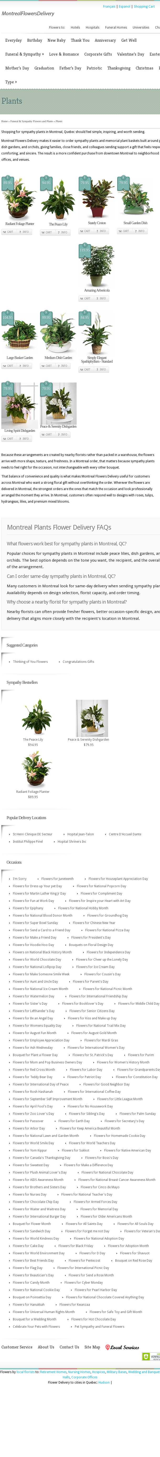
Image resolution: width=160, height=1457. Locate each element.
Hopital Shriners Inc (72, 841)
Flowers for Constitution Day (137, 1077)
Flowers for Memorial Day (99, 1209)
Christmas (144, 68)
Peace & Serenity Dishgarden (58, 426)
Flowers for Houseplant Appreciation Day (118, 879)
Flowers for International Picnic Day (83, 1268)
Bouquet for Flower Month (32, 1224)
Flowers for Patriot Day (84, 1077)
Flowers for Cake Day (28, 1246)
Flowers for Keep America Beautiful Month (90, 1128)
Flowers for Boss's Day (101, 1158)
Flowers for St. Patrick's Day (93, 1055)
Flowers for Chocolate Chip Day (36, 1202)
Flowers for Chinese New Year (94, 923)
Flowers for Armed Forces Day (95, 1202)
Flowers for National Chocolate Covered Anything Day (105, 1297)
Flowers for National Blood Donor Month (42, 915)
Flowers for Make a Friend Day (34, 937)
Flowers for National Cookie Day (36, 1290)
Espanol (124, 6)
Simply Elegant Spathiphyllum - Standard (97, 359)
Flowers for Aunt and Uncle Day (35, 981)
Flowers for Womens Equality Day (37, 1026)
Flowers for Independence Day (108, 952)
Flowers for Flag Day (27, 1268)
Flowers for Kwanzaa (75, 1305)
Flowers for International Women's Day (96, 1048)
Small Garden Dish (135, 223)
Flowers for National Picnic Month (107, 989)
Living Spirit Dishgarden (19, 431)
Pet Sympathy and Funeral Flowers (99, 1327)
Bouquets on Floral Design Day (91, 945)
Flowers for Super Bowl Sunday (35, 923)
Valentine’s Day (130, 54)
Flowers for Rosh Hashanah (33, 1092)
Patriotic (94, 68)
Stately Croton (96, 223)
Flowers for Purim (141, 1055)
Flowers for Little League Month (120, 1099)
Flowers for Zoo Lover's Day (33, 1114)
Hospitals (92, 27)
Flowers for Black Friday (75, 1246)
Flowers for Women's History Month (123, 1062)
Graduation (44, 68)
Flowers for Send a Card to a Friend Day (41, 930)
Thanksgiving (118, 68)
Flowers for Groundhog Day (107, 915)
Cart (10, 231)
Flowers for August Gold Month (94, 1033)
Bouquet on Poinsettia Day (32, 1297)
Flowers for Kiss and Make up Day (92, 1018)
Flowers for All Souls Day (135, 1224)
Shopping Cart (144, 6)
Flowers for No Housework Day (90, 1106)
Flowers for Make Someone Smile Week (41, 974)
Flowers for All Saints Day (84, 1224)
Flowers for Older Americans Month (106, 1216)
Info (26, 231)
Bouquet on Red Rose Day (133, 1260)
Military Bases (117, 1372)
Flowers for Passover (28, 1121)
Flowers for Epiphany (28, 908)
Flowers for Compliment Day (101, 893)
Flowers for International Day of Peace (40, 1084)
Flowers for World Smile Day (33, 1143)
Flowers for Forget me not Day (87, 1231)
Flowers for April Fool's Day (33, 1106)
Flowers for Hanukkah (29, 1305)
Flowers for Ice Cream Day (95, 967)
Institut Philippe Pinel (28, 841)
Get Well (129, 40)
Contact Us (69, 1347)
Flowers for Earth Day (74, 1121)
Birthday (34, 40)
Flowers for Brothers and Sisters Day (39, 1187)
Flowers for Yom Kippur (30, 1150)
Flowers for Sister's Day (30, 1004)
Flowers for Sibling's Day (87, 1114)
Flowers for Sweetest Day (31, 1165)
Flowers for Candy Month (31, 1282)
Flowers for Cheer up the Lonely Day (102, 959)
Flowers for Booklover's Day (82, 1004)
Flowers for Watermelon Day (33, 996)
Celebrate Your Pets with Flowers (36, 1327)
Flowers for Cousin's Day (102, 974)
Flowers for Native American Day (127, 1150)
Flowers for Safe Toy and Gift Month (116, 1312)
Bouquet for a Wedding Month (34, 1319)
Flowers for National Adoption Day (99, 1238)
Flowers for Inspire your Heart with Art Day (100, 901)
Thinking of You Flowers (30, 662)
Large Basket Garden (20, 358)
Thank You (80, 40)
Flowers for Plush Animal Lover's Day (40, 1172)
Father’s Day (70, 68)
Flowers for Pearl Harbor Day (96, 1290)
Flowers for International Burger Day (39, 1216)
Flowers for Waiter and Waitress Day (39, 1209)
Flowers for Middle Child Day (138, 1004)
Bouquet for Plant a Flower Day (35, 1055)
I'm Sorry (19, 879)
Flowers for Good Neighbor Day (106, 1084)
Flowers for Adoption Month (128, 1246)
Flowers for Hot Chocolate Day (93, 1319)
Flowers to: (57, 27)
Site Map (92, 1347)
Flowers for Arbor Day (29, 1128)
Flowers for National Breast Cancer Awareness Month (117, 1180)
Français (109, 6)
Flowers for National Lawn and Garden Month (46, 1136)
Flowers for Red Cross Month (34, 1070)
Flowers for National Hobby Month (83, 908)
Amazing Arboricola (97, 290)
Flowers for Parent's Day (90, 981)
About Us (46, 1347)
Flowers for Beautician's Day (33, 1275)
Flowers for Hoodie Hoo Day (33, 945)
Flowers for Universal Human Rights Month (44, 1312)
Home (4, 121)
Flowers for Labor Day (86, 1070)
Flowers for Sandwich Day (31, 1231)
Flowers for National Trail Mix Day (101, 1026)
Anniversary (105, 40)
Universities (141, 27)
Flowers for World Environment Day (39, 1253)
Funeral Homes (116, 27)
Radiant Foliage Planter (19, 224)
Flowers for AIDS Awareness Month (38, 1180)
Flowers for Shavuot (135, 1253)
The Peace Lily (58, 224)
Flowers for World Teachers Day (92, 1143)
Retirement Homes (53, 1372)
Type (11, 82)
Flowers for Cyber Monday (84, 1282)
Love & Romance (64, 54)
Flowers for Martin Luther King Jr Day (39, 893)
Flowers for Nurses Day (29, 1194)
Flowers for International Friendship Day (98, 996)
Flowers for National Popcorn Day (101, 886)
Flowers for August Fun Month (34, 1033)
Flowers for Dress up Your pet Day (37, 886)
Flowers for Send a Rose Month (91, 1275)
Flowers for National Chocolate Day (107, 1172)
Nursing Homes (79, 1372)
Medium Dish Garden (58, 358)
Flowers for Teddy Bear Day (32, 1077)
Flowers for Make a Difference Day (88, 1165)
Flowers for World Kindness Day (36, 1238)
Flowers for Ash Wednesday (33, 1048)
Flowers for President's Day (91, 937)
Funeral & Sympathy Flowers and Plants (31, 121)
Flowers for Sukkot (75, 1150)
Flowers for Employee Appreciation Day (41, 1040)
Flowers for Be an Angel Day (33, 1018)
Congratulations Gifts (78, 662)
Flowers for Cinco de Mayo (100, 1187)
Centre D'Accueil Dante (125, 834)
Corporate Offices (84, 1377)
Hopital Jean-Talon (80, 834)
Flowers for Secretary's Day (124, 1121)
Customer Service (17, 1347)
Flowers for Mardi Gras (101, 1040)
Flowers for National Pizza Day (107, 930)
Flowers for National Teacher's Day (86, 1194)
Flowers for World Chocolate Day (37, 959)
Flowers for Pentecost (84, 1260)
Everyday (13, 40)
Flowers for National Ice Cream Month (40, 989)
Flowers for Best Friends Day (33, 1260)
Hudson (104, 1382)
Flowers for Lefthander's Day (34, 1011)
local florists (26, 1372)
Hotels (75, 27)
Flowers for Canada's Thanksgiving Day (41, 1158)
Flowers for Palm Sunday (138, 1114)
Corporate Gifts (98, 54)
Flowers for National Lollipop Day (37, 967)
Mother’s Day (17, 68)
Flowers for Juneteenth (57, 879)
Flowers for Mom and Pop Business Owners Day (47, 1062)
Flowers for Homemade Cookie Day (119, 1136)
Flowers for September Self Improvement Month (47, 1099)
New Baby (56, 40)
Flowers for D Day (92, 1253)
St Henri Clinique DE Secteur (32, 834)
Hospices (98, 1372)
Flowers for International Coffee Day (94, 1092)
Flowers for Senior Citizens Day (92, 1011)
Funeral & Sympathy (24, 54)
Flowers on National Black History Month (42, 952)
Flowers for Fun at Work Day (33, 901)
